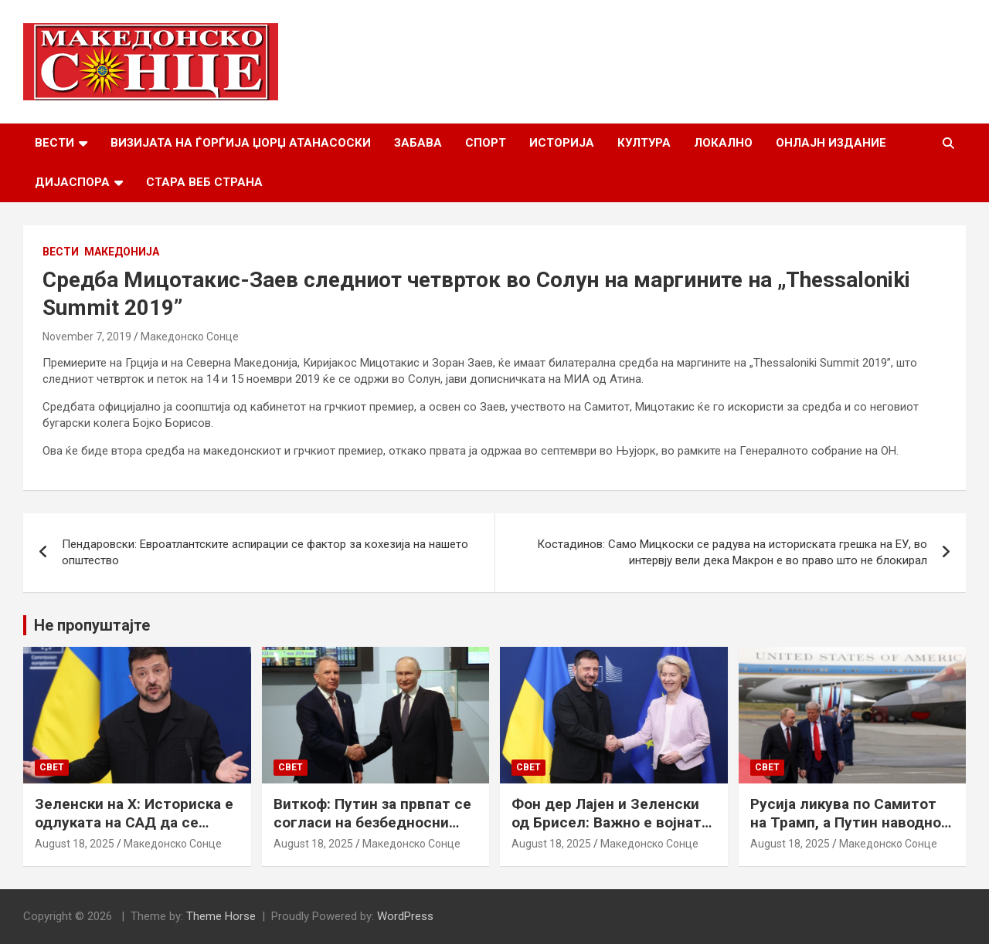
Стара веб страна (204, 182)
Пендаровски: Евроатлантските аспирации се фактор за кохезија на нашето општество (265, 552)
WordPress (405, 916)
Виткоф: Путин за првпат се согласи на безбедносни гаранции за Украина (372, 823)
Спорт (485, 143)
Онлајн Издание (831, 143)
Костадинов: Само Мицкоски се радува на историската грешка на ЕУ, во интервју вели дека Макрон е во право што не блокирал (732, 552)
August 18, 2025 (74, 843)
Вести (54, 143)
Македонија (121, 251)
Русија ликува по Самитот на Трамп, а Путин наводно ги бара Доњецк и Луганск (845, 823)
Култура (644, 143)
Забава (418, 143)
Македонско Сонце (190, 336)
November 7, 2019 (86, 336)
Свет (51, 767)
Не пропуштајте (92, 625)
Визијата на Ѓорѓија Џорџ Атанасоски (240, 143)
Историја (561, 143)
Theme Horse (221, 916)
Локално (723, 143)
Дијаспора (72, 182)
